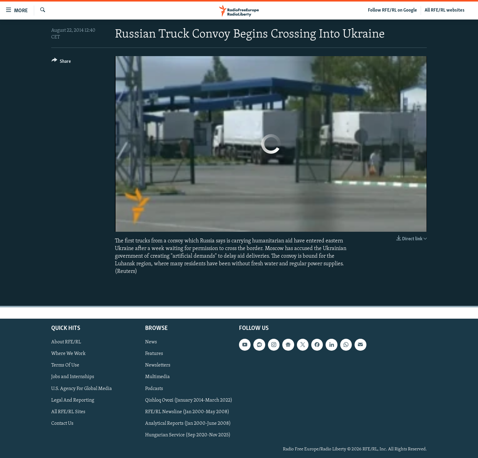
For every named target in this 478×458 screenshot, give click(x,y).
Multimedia (157, 376)
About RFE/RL (66, 342)
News (151, 342)
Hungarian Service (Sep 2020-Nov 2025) (187, 434)
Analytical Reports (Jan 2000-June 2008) (188, 423)
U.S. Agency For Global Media (81, 388)
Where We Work (68, 353)
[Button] (61, 62)
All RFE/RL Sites (68, 411)
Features (154, 353)
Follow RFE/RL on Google (392, 10)
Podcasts (154, 388)
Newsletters (157, 365)
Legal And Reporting (72, 400)
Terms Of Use (65, 365)
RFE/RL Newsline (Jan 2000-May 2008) (187, 411)
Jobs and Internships (72, 376)
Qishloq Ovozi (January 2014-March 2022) (188, 400)
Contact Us (62, 423)
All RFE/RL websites (445, 10)
